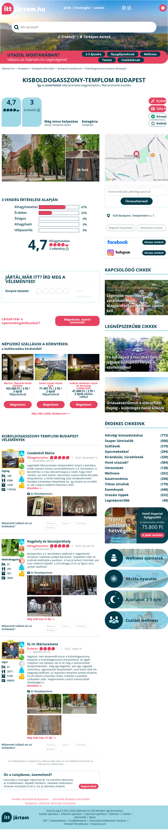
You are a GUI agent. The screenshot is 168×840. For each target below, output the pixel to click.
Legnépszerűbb (115, 351)
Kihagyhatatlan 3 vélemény (59, 245)
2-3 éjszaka (93, 54)
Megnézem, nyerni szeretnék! (77, 321)
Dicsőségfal (82, 8)
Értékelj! (68, 37)
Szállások (112, 446)
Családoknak (130, 60)
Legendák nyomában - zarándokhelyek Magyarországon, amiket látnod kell (135, 303)
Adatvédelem (58, 820)
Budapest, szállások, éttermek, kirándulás (50, 803)
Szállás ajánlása (48, 814)
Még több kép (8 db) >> (41, 619)
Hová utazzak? (117, 462)
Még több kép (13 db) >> (41, 737)
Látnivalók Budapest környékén (71, 799)
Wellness (150, 54)
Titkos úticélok (117, 484)
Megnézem (18, 405)
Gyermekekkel (117, 451)
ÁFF (45, 820)
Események (156, 349)
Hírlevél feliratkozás (76, 824)
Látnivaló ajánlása (95, 814)
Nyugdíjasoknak (123, 54)
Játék (67, 8)
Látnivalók (80, 817)
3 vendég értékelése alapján (30, 199)
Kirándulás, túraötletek (139, 395)
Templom (87, 125)
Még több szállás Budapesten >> (51, 413)
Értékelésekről (77, 820)
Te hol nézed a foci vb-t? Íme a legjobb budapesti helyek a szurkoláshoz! (134, 362)
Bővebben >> (34, 488)
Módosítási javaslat (151, 227)
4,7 (37, 244)
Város (92, 817)
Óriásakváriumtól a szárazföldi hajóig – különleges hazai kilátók (135, 405)
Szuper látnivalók (116, 290)
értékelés (32, 112)
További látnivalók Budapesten (30, 799)
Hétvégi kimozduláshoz (145, 287)
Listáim (99, 8)
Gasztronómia (140, 349)
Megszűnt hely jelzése (121, 227)
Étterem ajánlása (71, 814)
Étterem (114, 814)
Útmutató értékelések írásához (107, 820)
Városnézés (114, 467)
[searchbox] (84, 27)
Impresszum (98, 824)
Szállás (126, 814)
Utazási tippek (117, 494)
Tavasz (107, 60)
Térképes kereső (97, 37)
